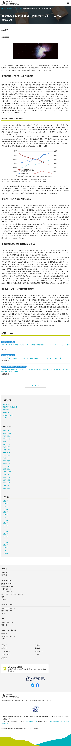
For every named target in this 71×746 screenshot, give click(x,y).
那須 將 (6, 475)
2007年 (5, 553)
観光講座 (4, 634)
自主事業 (4, 572)
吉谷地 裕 (6, 464)
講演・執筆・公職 (6, 611)
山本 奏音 (6, 488)
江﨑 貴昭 (6, 466)
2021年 (5, 515)
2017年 (5, 526)
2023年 (5, 509)
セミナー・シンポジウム (8, 630)
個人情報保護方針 (6, 700)
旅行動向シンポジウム (8, 636)
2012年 (5, 539)
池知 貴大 (6, 450)
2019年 (5, 520)
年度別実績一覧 (6, 589)
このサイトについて (47, 700)
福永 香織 (6, 461)
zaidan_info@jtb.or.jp (31, 721)
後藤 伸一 (6, 458)
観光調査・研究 (6, 580)
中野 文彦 (6, 444)
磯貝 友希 (6, 477)
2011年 (5, 542)
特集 (2, 597)
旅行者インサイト (6, 584)
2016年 (5, 528)
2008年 (5, 550)
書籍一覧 (4, 625)
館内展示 (4, 645)
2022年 (5, 512)
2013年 (5, 537)
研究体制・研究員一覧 (8, 608)
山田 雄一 (6, 431)
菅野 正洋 (6, 436)
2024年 (5, 506)
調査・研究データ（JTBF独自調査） (12, 594)
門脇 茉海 (6, 469)
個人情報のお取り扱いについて (20, 700)
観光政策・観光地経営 (8, 342)
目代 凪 (6, 485)
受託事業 (4, 575)
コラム (20, 8)
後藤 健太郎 (7, 455)
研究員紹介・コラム (12, 8)
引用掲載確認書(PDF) (56, 721)
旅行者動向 (6, 404)
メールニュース (6, 655)
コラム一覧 (35, 386)
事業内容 (4, 569)
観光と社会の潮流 (21, 366)
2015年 (5, 531)
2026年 (5, 501)
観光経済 (6, 412)
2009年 (5, 548)
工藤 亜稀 (6, 483)
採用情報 (4, 658)
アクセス (37, 655)
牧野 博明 (6, 447)
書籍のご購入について (8, 622)
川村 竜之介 (7, 472)
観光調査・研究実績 (7, 586)
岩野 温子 (6, 480)
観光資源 (6, 410)
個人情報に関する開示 (35, 700)
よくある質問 (5, 651)
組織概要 (4, 648)
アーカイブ (4, 599)
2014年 (5, 534)
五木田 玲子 (7, 439)
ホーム (4, 8)
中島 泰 (6, 442)
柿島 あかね (7, 433)
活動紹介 (38, 645)
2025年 (5, 504)
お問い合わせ (39, 651)
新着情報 (38, 648)
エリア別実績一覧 (6, 592)
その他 (5, 418)
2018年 (5, 523)
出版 (2, 618)
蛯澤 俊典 (6, 453)
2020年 (5, 517)
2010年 (5, 545)
